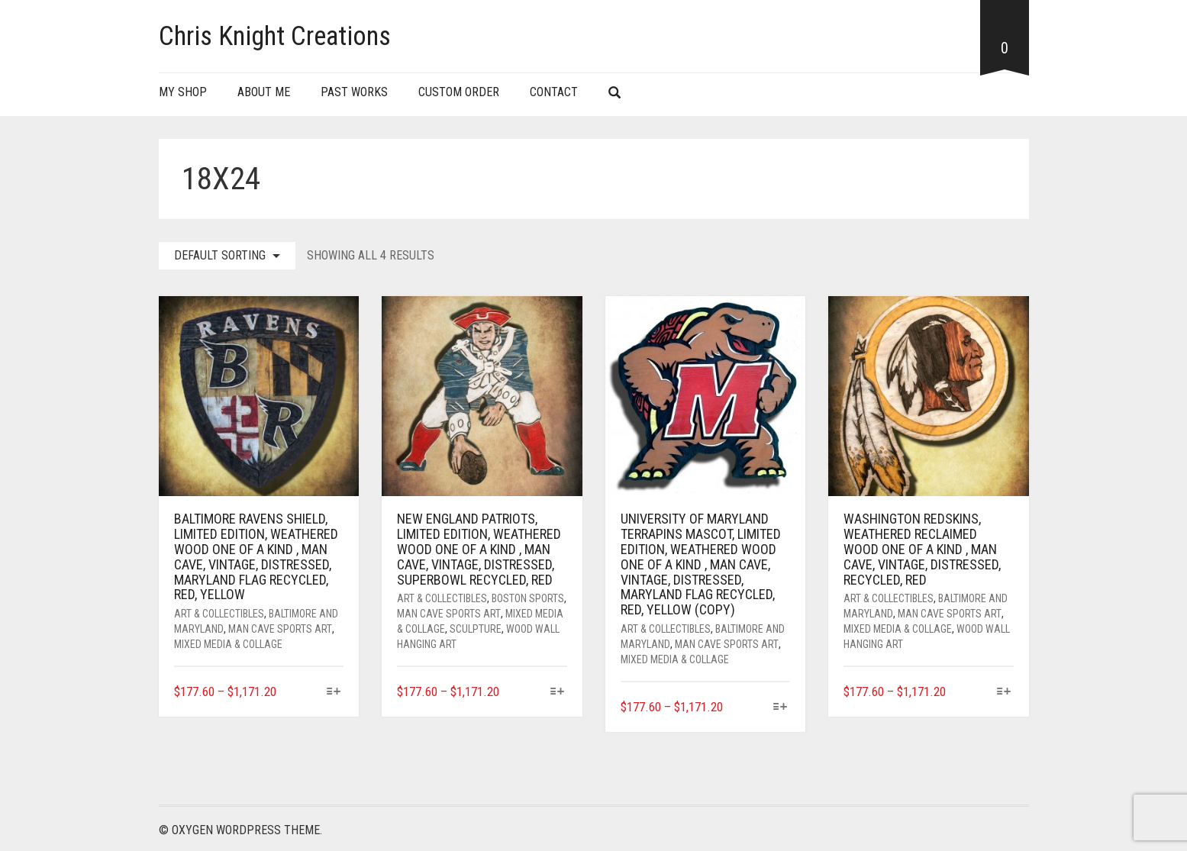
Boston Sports (528, 598)
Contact (554, 92)
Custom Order (458, 92)
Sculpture (476, 629)
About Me (263, 92)
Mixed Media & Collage (228, 644)
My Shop (183, 92)
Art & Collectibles (219, 614)
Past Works (354, 92)
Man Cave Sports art (280, 629)
